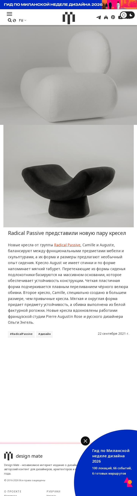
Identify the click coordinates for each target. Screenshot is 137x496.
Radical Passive (67, 244)
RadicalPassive (22, 334)
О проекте (12, 491)
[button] (85, 441)
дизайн (45, 334)
